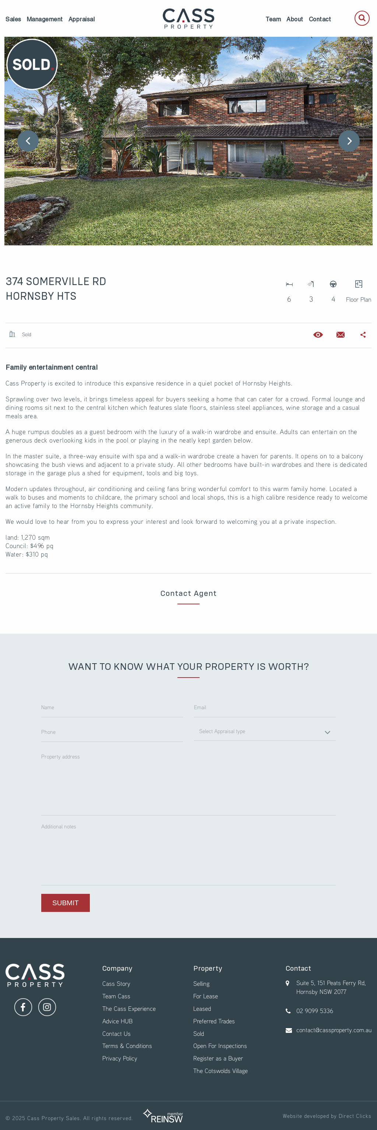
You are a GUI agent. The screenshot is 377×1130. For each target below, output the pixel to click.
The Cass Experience (129, 1008)
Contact (320, 19)
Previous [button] (28, 141)
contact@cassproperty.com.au (333, 1030)
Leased (202, 1008)
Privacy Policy (119, 1058)
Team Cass (116, 996)
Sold (198, 1033)
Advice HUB (117, 1021)
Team (273, 19)
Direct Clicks (355, 1115)
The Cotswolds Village (220, 1070)
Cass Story (116, 983)
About (294, 19)
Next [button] (349, 141)
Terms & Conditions (127, 1045)
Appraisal (81, 19)
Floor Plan (358, 289)
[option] (188, 141)
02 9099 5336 (314, 1010)
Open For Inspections (220, 1045)
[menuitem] (13, 19)
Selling (201, 983)
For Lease (205, 996)
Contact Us (116, 1033)
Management (45, 19)
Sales (13, 19)
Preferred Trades (214, 1021)
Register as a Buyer (218, 1058)
